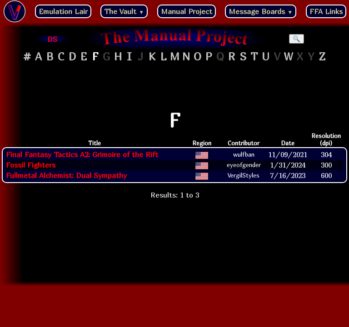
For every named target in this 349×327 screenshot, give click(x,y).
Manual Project (186, 11)
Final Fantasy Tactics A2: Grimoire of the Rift (82, 154)
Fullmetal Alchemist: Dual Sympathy (66, 175)
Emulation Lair (63, 11)
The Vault (124, 11)
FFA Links (326, 11)
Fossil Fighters (30, 164)
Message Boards (261, 11)
